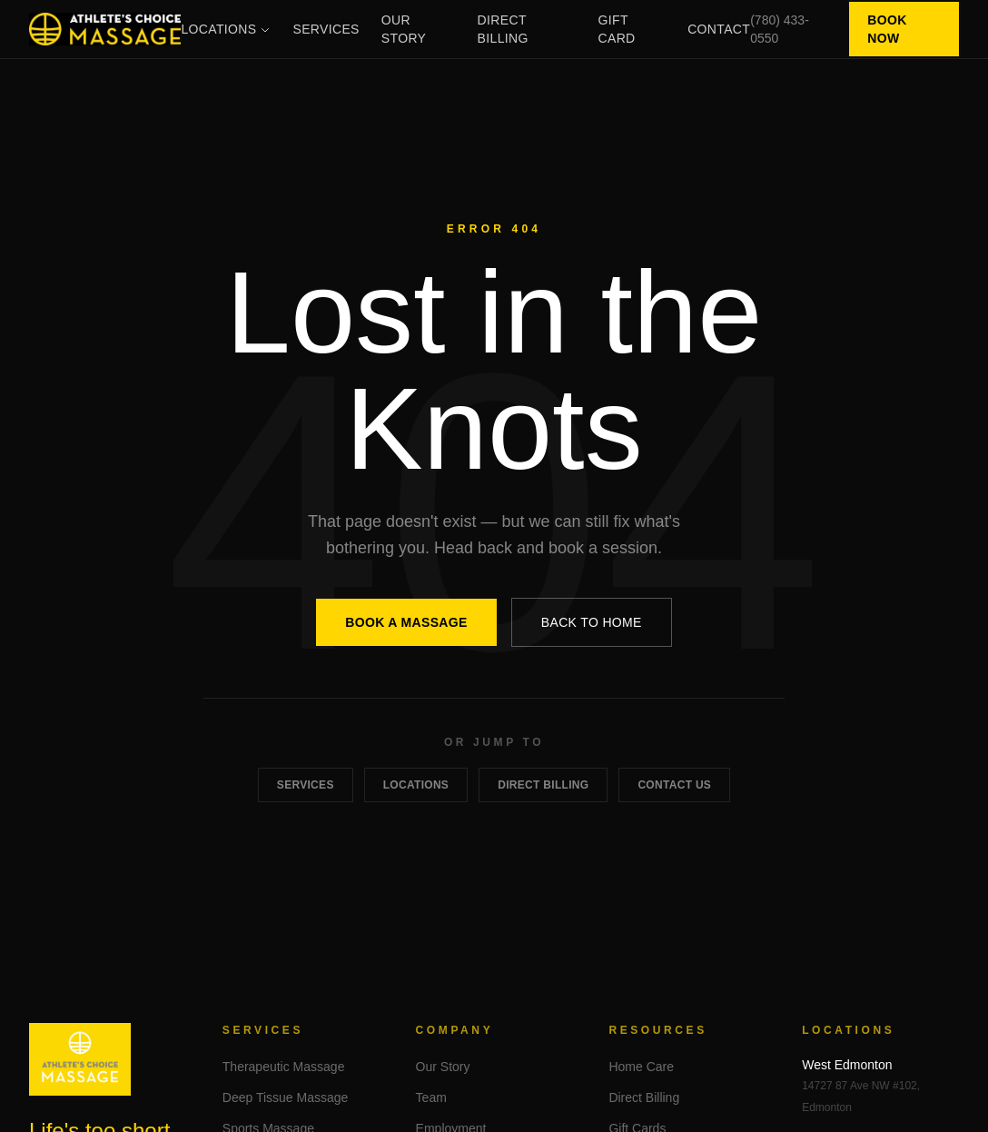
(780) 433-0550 (779, 29)
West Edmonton (847, 1065)
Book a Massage (406, 622)
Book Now (886, 29)
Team (431, 1097)
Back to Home (591, 622)
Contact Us (674, 785)
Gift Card (617, 29)
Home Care (641, 1066)
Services (325, 29)
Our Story (403, 29)
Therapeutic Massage (283, 1066)
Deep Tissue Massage (285, 1097)
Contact (718, 29)
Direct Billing (503, 29)
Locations (226, 29)
